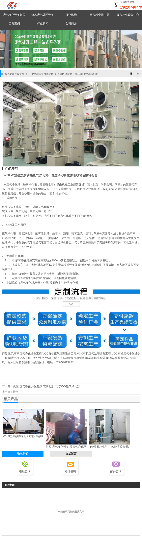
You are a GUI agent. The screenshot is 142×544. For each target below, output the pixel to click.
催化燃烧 (71, 14)
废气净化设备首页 (14, 14)
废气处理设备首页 (14, 74)
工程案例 (14, 23)
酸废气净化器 (16, 357)
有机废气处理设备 (59, 353)
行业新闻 (43, 23)
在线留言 (71, 451)
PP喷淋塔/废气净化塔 (40, 74)
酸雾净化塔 (59, 175)
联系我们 (22, 451)
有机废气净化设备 (129, 353)
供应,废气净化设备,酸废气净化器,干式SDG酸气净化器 (46, 386)
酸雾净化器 (90, 175)
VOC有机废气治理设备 (91, 353)
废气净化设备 (27, 353)
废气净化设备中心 (128, 14)
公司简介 (71, 23)
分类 (136, 74)
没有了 (17, 390)
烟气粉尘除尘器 (99, 14)
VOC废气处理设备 (42, 14)
